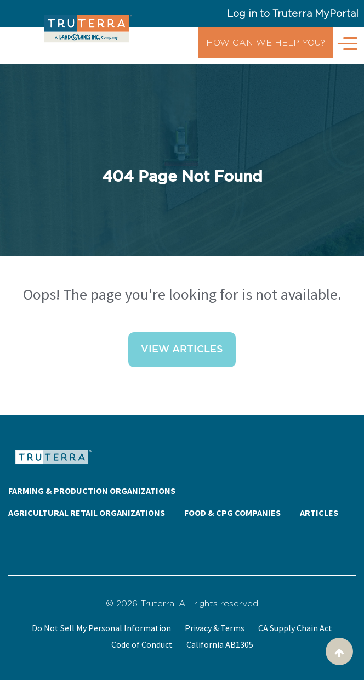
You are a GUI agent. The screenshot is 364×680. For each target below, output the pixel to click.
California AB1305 (219, 644)
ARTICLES (319, 512)
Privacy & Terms (214, 627)
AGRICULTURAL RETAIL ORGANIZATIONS (86, 512)
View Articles (182, 349)
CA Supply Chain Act (295, 627)
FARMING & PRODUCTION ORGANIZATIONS (91, 490)
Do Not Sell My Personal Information (101, 627)
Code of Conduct (142, 644)
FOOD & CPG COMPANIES (232, 512)
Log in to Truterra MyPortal (293, 13)
